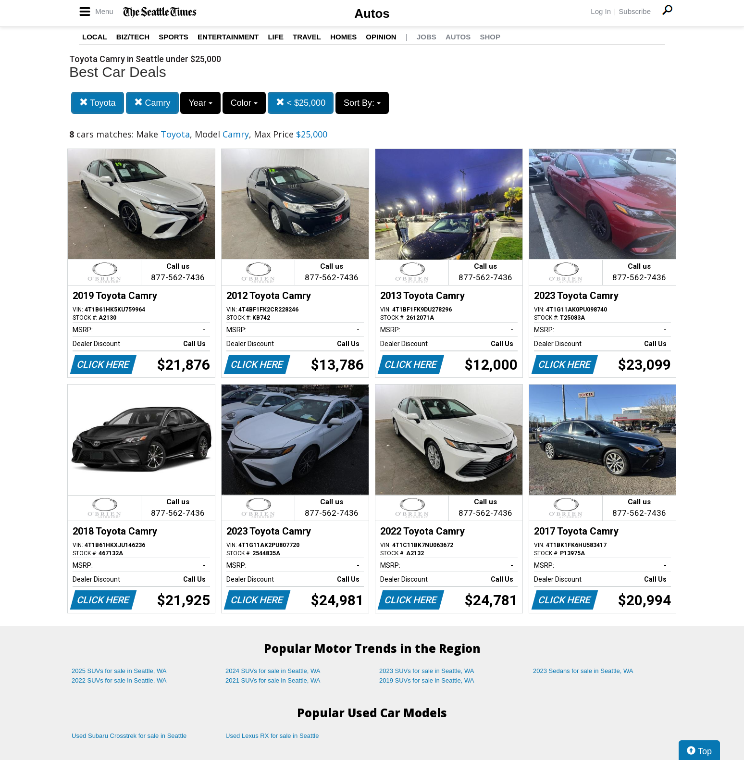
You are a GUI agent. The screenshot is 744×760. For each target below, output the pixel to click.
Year (200, 103)
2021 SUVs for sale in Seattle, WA (273, 680)
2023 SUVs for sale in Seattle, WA (426, 670)
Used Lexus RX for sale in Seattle (272, 735)
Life (276, 37)
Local (94, 37)
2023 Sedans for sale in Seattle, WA (583, 670)
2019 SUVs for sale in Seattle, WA (426, 680)
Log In (601, 11)
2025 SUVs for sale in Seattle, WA (119, 670)
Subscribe (635, 11)
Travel (307, 37)
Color (244, 103)
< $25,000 (301, 103)
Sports (173, 37)
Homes (343, 37)
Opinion (381, 37)
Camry (152, 103)
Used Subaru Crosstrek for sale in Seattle (129, 735)
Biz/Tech (132, 37)
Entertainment (228, 37)
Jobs (426, 37)
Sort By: (362, 103)
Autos (372, 13)
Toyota (97, 103)
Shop (490, 37)
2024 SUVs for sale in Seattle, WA (273, 670)
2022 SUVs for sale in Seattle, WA (119, 680)
